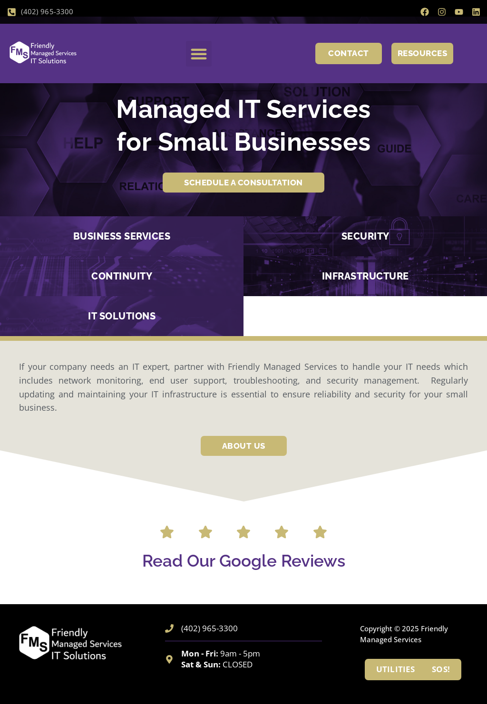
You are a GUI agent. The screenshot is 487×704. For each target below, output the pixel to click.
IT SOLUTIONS (122, 316)
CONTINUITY (121, 276)
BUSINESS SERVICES (122, 236)
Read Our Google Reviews (243, 560)
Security (365, 236)
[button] (199, 54)
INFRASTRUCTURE (365, 276)
